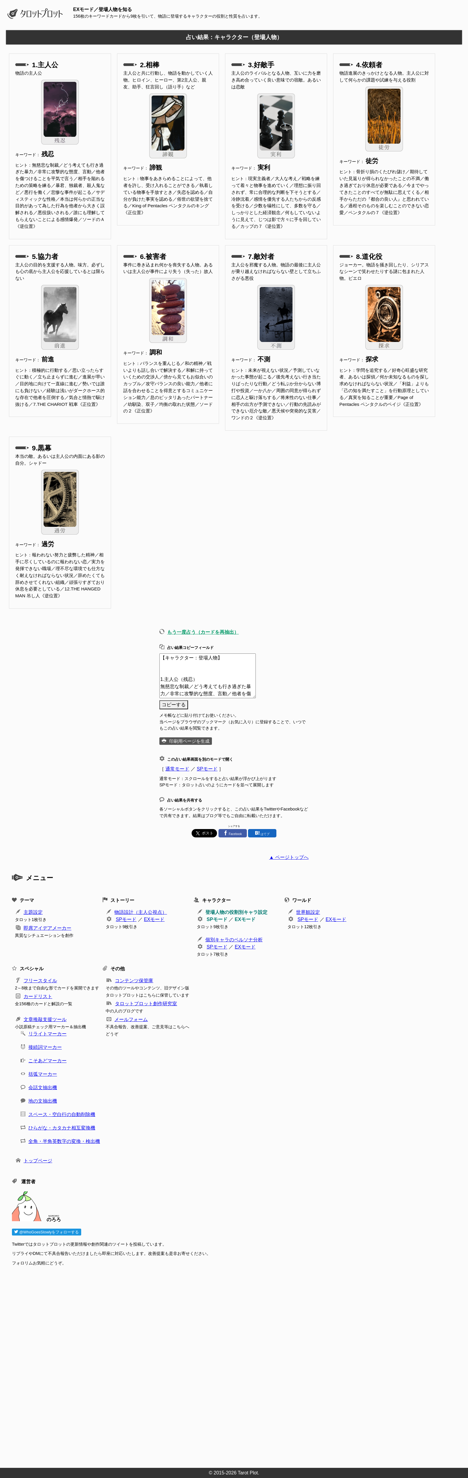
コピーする (174, 704)
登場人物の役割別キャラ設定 (236, 912)
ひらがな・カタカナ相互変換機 (61, 1127)
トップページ (38, 1160)
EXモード (154, 919)
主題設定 (33, 912)
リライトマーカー (47, 1033)
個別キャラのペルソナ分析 (234, 939)
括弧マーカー (42, 1074)
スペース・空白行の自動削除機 (61, 1114)
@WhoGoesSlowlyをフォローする (46, 1232)
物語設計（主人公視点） (140, 912)
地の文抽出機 (42, 1100)
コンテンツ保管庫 (134, 980)
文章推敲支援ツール (45, 1019)
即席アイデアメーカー (47, 928)
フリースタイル (40, 980)
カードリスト (38, 996)
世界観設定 (308, 912)
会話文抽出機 (42, 1087)
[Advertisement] (191, 1365)
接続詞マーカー (45, 1047)
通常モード (177, 768)
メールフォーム (131, 1019)
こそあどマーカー (47, 1060)
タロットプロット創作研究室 (146, 1003)
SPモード (207, 768)
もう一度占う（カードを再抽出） (203, 632)
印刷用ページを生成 (189, 741)
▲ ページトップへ (289, 857)
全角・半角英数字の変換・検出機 (64, 1141)
